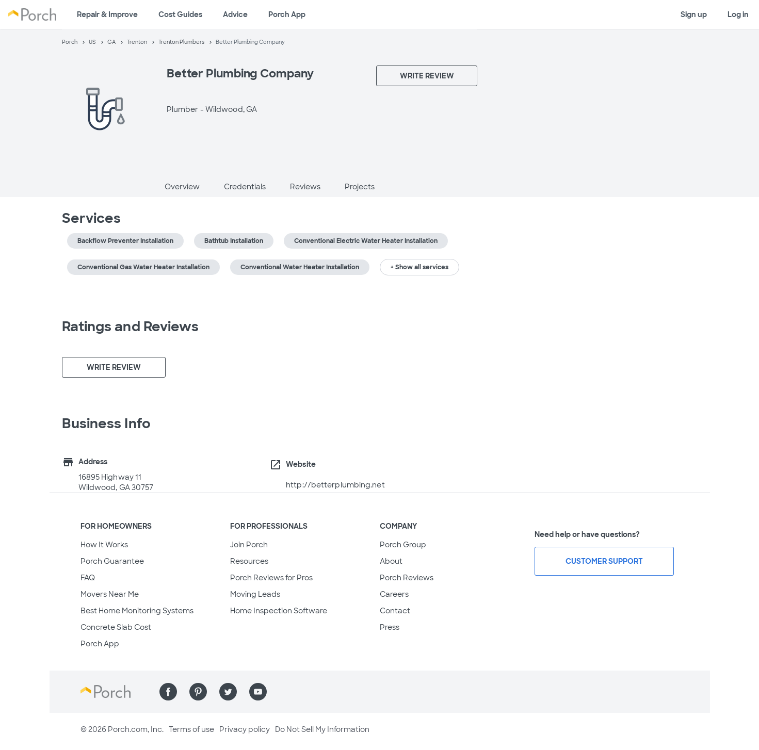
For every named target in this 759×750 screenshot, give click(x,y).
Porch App (286, 14)
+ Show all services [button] (419, 267)
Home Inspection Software (278, 610)
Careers (394, 594)
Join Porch (249, 544)
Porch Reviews (406, 577)
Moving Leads (255, 594)
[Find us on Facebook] (168, 691)
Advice (235, 14)
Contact (395, 610)
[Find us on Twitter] (228, 691)
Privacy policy (244, 729)
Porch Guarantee (112, 561)
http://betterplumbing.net (335, 485)
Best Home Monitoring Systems (136, 610)
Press (389, 627)
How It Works (104, 544)
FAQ (87, 577)
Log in (738, 14)
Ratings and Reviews (130, 326)
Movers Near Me (109, 594)
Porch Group (403, 544)
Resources (249, 561)
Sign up (694, 14)
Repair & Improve (107, 14)
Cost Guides (180, 14)
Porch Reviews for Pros (271, 577)
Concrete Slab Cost (115, 627)
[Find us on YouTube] (258, 691)
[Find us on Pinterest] (198, 691)
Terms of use (191, 729)
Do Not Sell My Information (322, 729)
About (391, 561)
